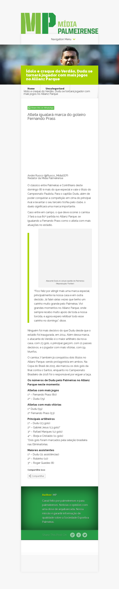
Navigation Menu (61, 39)
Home (31, 88)
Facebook (78, 535)
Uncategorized (55, 88)
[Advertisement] (60, 147)
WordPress (92, 580)
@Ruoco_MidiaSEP (56, 175)
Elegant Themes (63, 580)
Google (72, 535)
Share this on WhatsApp (42, 108)
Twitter (84, 535)
